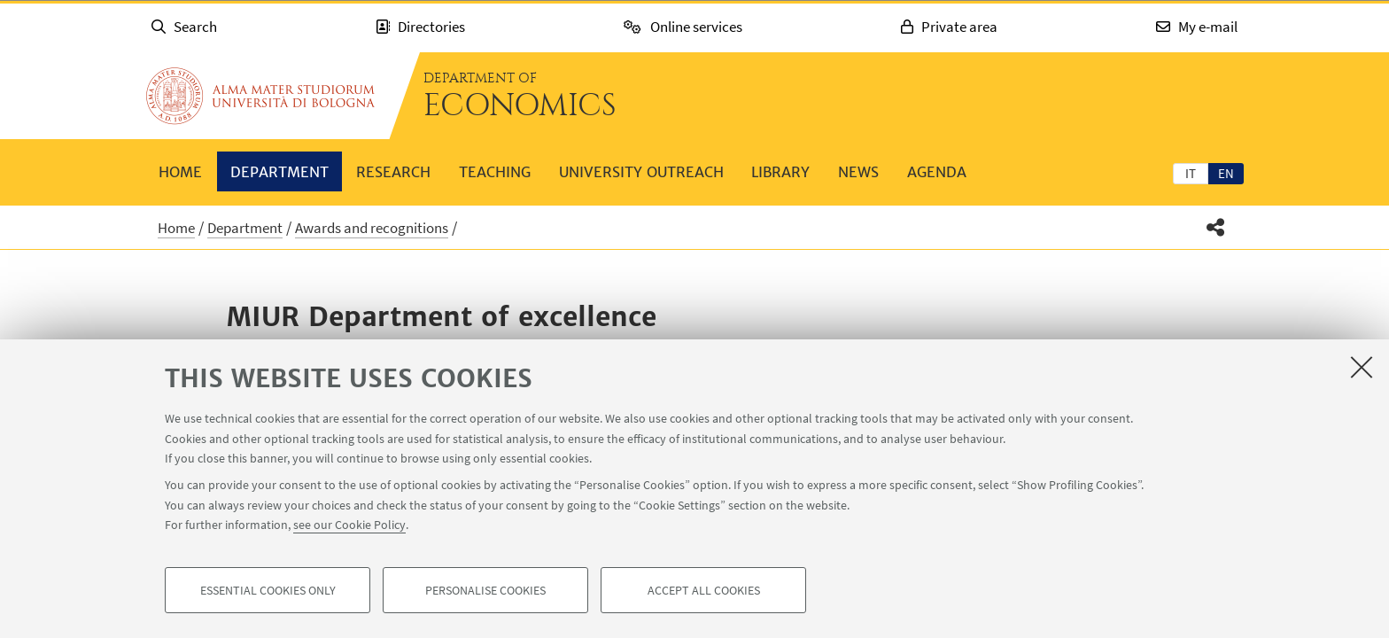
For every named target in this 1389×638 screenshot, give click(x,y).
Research (393, 172)
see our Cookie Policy (349, 525)
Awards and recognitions (371, 227)
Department (279, 172)
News (858, 172)
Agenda (936, 172)
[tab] (1190, 172)
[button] (1215, 227)
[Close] (1361, 367)
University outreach (641, 172)
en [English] (1226, 173)
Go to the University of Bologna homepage (260, 95)
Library (780, 172)
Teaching (495, 172)
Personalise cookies (485, 590)
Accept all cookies (704, 590)
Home (180, 172)
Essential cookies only (268, 590)
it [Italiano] (1190, 173)
